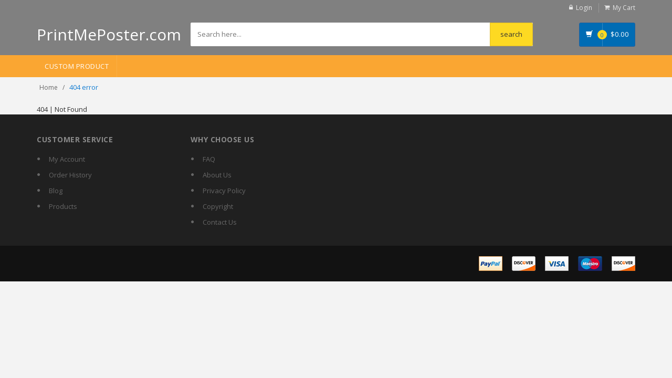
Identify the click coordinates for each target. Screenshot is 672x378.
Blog (55, 190)
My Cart (624, 7)
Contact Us (220, 222)
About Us (217, 175)
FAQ (209, 159)
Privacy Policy (224, 190)
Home (48, 87)
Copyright (218, 206)
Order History (70, 175)
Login (584, 7)
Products (63, 206)
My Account (67, 159)
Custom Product (77, 66)
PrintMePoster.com (109, 34)
